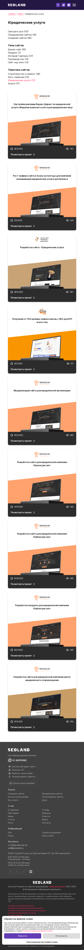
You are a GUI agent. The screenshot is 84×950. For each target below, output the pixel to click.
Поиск (11, 836)
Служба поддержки (51, 832)
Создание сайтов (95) (20, 38)
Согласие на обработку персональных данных (27, 911)
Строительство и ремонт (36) (24, 74)
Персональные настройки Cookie (42, 942)
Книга (10, 823)
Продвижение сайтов (52, 793)
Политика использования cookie (21, 906)
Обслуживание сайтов (52, 797)
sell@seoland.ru (16, 848)
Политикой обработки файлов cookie (37, 931)
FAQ (10, 832)
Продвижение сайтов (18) (22, 34)
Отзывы (45, 810)
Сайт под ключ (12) (18, 62)
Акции (10, 816)
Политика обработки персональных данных (25, 908)
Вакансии (46, 813)
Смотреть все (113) (18, 31)
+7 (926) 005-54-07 (18, 845)
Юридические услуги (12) (21, 80)
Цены (44, 800)
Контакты (46, 823)
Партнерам (13, 813)
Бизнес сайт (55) (17, 49)
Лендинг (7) (14, 52)
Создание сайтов (16, 793)
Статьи (11, 819)
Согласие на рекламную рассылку (22, 913)
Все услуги (13, 800)
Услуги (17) (14, 83)
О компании (13, 810)
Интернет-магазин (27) (20, 56)
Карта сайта (48, 836)
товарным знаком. (56, 886)
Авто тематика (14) (18, 77)
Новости (46, 816)
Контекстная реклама (18, 797)
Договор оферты (15, 915)
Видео (45, 819)
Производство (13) (18, 59)
